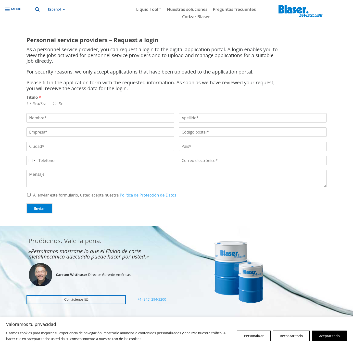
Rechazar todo (291, 336)
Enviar (39, 208)
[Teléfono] (100, 160)
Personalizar (254, 336)
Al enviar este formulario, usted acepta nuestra (104, 195)
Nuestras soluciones (187, 10)
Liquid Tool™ (148, 10)
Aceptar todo (329, 336)
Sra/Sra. (40, 103)
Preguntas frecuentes (234, 10)
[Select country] (31, 160)
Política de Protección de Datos (148, 195)
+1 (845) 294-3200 (152, 299)
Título (33, 97)
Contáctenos (74, 299)
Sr (61, 103)
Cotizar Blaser (196, 17)
